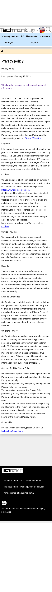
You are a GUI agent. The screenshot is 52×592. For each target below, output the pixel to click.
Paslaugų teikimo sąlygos (32, 487)
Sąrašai (34, 42)
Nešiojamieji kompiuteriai (38, 36)
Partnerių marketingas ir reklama (18, 493)
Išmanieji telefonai (10, 36)
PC (22, 36)
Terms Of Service (33, 138)
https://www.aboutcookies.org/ (15, 190)
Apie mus (7, 480)
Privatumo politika (34, 480)
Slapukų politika (10, 487)
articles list (6, 518)
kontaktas (19, 480)
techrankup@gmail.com (12, 431)
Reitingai (9, 42)
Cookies (5, 226)
